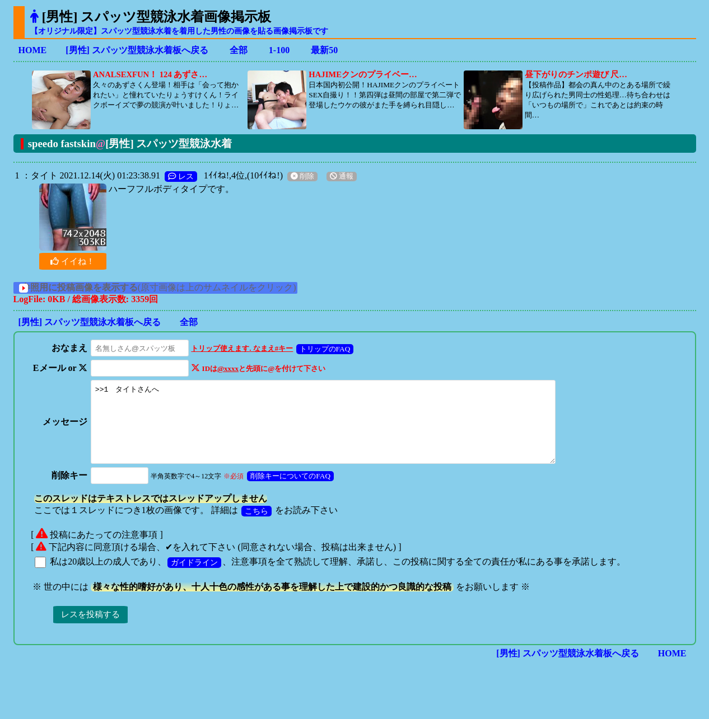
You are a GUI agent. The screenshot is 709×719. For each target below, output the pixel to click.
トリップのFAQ (321, 349)
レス (181, 176)
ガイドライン (194, 577)
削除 (302, 176)
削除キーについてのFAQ (288, 491)
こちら (256, 525)
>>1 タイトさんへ (331, 429)
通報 (341, 176)
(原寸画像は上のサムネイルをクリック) (170, 287)
